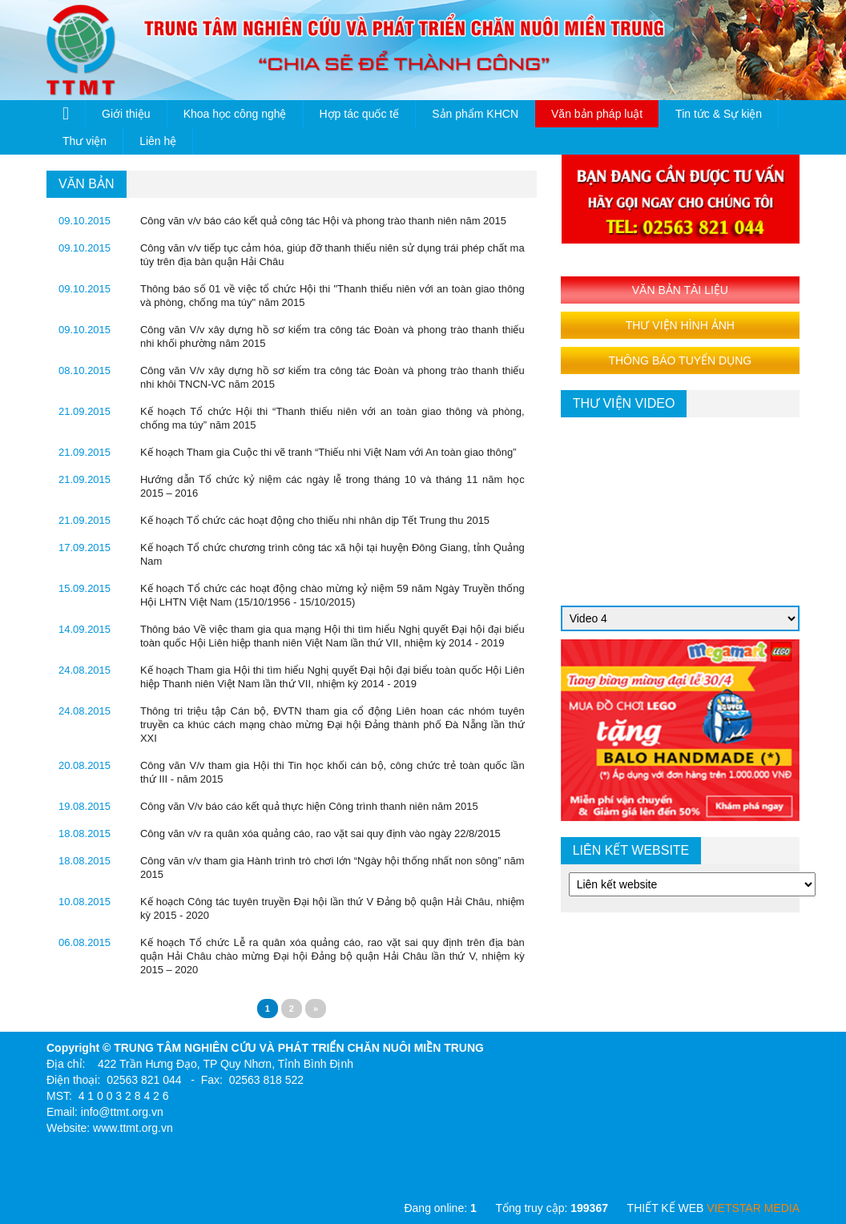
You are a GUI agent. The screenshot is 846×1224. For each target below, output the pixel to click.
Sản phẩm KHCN (475, 113)
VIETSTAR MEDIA (753, 1208)
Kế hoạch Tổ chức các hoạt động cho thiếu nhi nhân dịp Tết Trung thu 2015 (314, 520)
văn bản (86, 184)
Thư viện (84, 141)
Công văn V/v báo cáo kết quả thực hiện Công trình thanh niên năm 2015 (309, 806)
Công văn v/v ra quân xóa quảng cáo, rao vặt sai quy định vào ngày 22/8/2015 (320, 833)
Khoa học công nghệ (235, 113)
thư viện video (624, 403)
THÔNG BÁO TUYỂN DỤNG (679, 360)
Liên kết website (631, 850)
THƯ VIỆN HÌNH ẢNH (680, 325)
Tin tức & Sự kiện (718, 113)
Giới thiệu (126, 113)
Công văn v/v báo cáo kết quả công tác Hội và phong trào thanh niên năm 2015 (323, 221)
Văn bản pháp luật (597, 113)
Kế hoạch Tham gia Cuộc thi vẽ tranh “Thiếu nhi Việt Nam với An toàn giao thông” (328, 452)
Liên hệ (157, 141)
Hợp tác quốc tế (360, 113)
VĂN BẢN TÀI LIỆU (680, 290)
